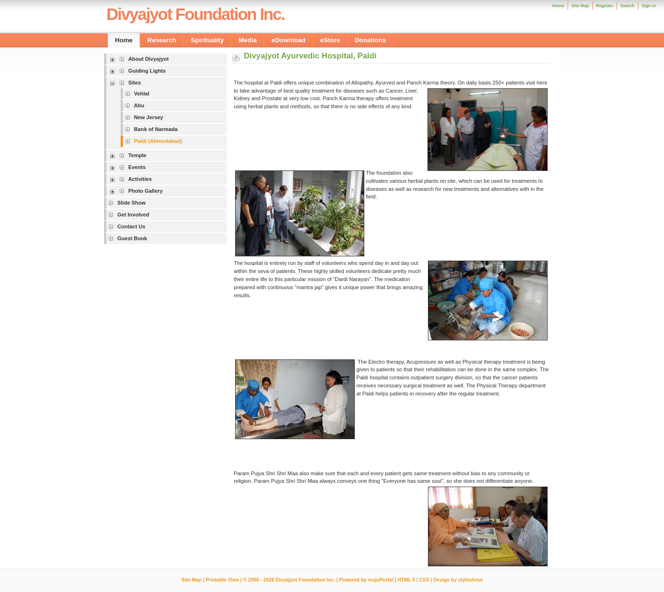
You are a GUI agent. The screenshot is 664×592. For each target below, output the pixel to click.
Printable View (222, 580)
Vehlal (141, 93)
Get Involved (133, 214)
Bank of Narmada (156, 129)
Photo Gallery (145, 191)
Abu (139, 105)
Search (627, 5)
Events (137, 167)
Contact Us (131, 226)
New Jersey (148, 117)
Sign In (649, 5)
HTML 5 (406, 580)
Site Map (191, 580)
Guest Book (132, 238)
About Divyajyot (148, 59)
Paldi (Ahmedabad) (158, 141)
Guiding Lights (147, 71)
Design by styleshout (458, 580)
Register (604, 5)
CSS (424, 580)
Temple (137, 155)
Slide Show (131, 203)
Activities (140, 179)
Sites (134, 82)
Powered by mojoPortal (366, 580)
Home (558, 5)
